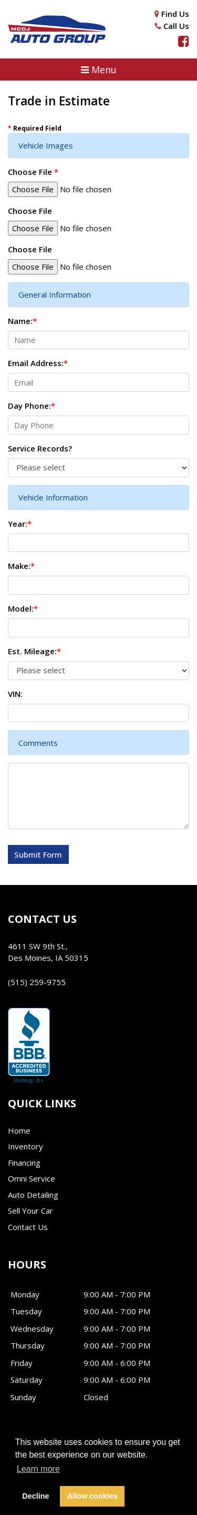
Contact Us (28, 1227)
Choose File (33, 171)
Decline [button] (35, 1496)
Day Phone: (31, 405)
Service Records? (40, 448)
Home (19, 1130)
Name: (22, 321)
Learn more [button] (38, 1468)
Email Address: (38, 363)
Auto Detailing (33, 1194)
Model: (23, 608)
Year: (20, 523)
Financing (24, 1162)
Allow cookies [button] (92, 1496)
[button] (98, 69)
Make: (21, 565)
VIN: (15, 693)
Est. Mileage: (34, 651)
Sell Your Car (30, 1210)
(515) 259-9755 (37, 982)
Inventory (25, 1146)
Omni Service (31, 1178)
